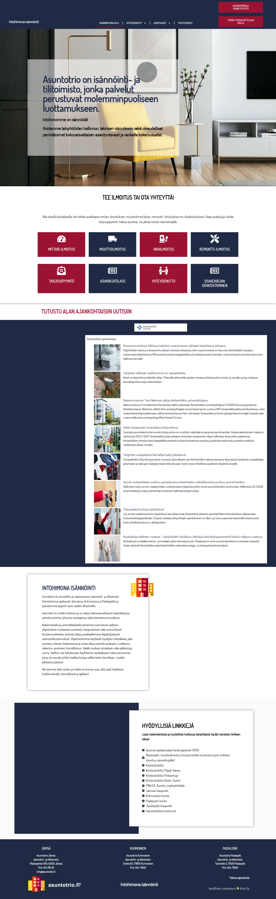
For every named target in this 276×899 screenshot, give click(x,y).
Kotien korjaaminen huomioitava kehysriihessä (150, 427)
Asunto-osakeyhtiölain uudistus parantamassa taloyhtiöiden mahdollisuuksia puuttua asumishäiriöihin (184, 482)
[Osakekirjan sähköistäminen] (214, 270)
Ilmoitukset (162, 23)
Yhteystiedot (185, 23)
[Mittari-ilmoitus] (61, 238)
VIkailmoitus (163, 249)
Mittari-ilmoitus (61, 249)
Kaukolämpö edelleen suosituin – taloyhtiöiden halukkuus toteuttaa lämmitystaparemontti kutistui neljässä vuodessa (192, 537)
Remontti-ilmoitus (214, 249)
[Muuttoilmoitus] (112, 238)
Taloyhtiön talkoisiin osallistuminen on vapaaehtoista (154, 373)
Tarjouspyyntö (61, 281)
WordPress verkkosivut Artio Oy (229, 888)
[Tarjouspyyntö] (61, 270)
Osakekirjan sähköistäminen (214, 283)
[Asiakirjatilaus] (112, 270)
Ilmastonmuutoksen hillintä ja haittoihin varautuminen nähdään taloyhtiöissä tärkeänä (174, 346)
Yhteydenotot (136, 23)
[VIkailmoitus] (163, 238)
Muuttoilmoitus (112, 249)
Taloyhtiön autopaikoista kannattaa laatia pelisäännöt (154, 455)
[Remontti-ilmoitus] (214, 238)
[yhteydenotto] (163, 270)
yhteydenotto (163, 281)
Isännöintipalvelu (109, 23)
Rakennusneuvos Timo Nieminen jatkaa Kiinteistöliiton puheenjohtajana (165, 400)
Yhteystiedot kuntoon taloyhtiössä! (143, 509)
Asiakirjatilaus (112, 281)
